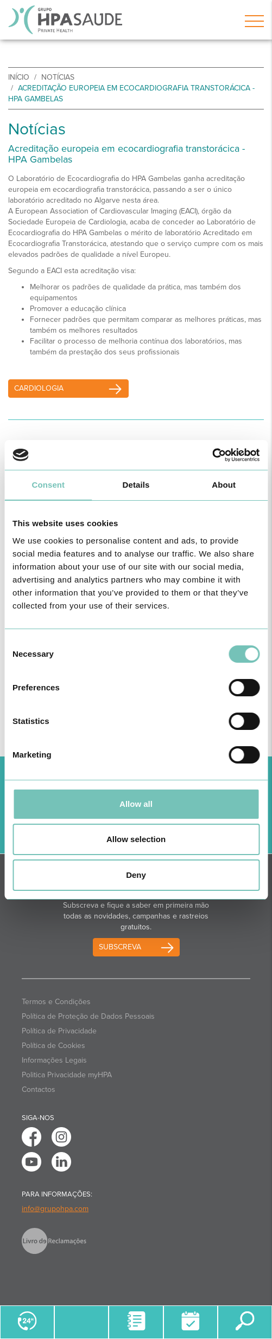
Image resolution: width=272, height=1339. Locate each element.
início (18, 77)
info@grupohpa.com (55, 1208)
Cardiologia (71, 388)
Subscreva (120, 947)
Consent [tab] (48, 484)
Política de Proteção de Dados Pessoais (88, 1016)
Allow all (136, 803)
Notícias (57, 77)
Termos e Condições (56, 1001)
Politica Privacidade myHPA (67, 1074)
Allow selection (136, 839)
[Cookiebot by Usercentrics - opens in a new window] (212, 455)
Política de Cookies (53, 1045)
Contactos (38, 1089)
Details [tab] (136, 484)
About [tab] (224, 484)
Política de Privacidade (59, 1031)
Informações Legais (54, 1060)
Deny (136, 874)
